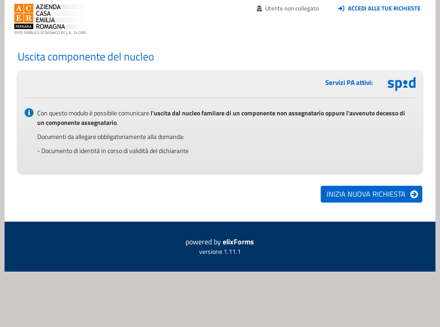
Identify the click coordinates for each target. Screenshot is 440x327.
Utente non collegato (288, 8)
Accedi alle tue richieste (379, 8)
